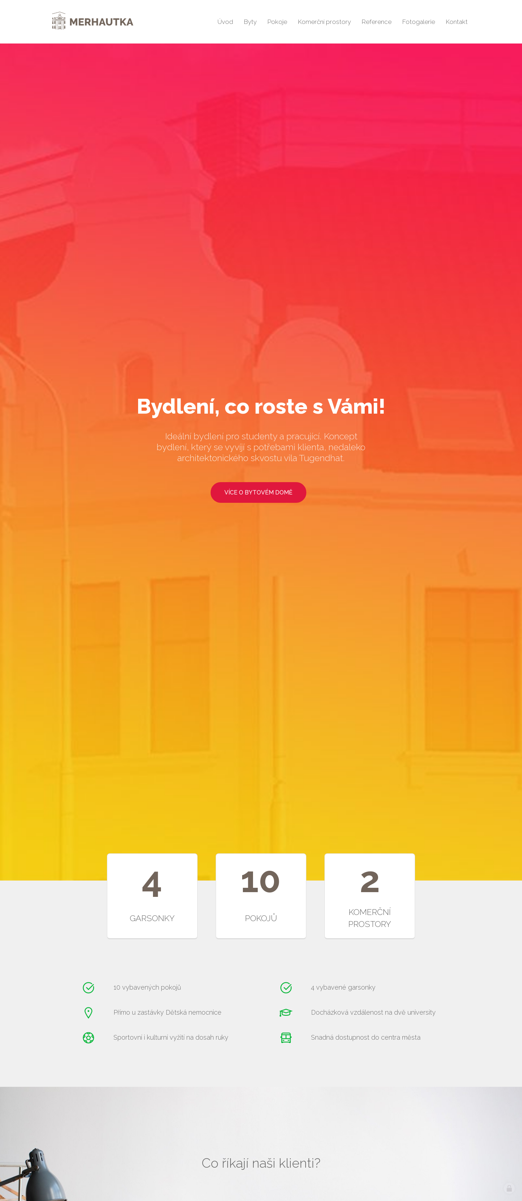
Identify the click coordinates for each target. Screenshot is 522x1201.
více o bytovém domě (258, 492)
